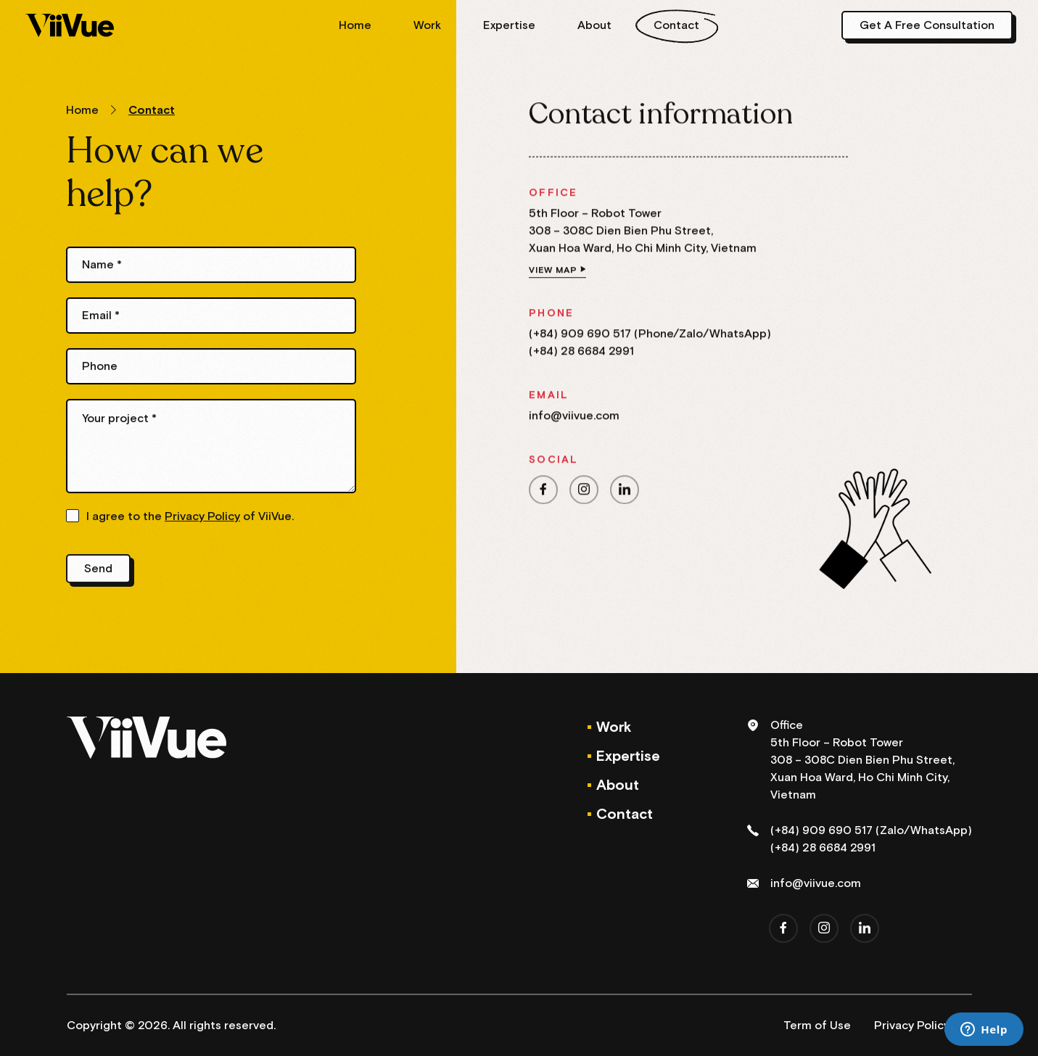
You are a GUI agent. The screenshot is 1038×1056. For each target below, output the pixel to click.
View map (553, 273)
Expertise (509, 25)
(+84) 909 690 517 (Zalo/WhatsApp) (871, 830)
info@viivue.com (574, 419)
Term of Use (817, 1025)
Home (355, 25)
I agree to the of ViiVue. (190, 519)
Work (427, 25)
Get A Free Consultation (927, 25)
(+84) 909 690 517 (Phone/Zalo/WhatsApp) (650, 337)
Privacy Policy (202, 519)
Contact (676, 25)
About (594, 25)
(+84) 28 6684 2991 (581, 354)
